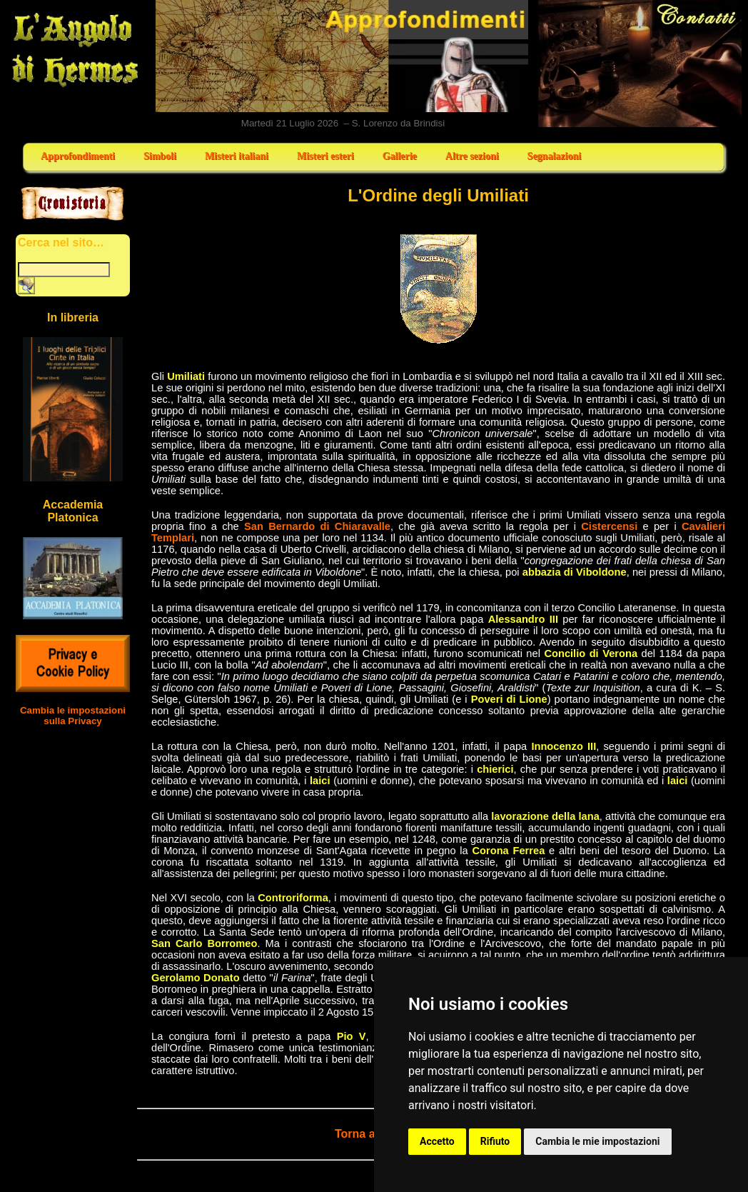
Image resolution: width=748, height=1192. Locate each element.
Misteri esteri (325, 156)
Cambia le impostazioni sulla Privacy (73, 715)
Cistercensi (609, 526)
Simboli (159, 156)
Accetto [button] (437, 1141)
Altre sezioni (472, 156)
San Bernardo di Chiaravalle (317, 526)
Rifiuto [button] (495, 1141)
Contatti (640, 63)
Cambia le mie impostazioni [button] (597, 1141)
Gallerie (400, 156)
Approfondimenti (78, 156)
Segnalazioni (554, 156)
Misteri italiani (236, 156)
